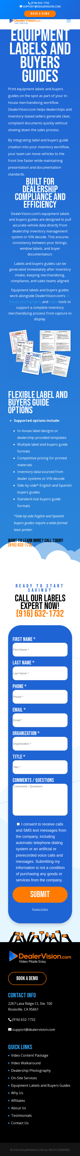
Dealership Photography (31, 1070)
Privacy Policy (40, 909)
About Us (18, 1108)
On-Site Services (24, 1078)
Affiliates (18, 1100)
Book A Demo (40, 13)
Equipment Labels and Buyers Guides (40, 1085)
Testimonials (21, 1115)
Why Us (17, 1093)
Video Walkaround (26, 1063)
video (53, 301)
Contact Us (20, 1123)
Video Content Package (29, 1055)
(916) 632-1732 (20, 545)
